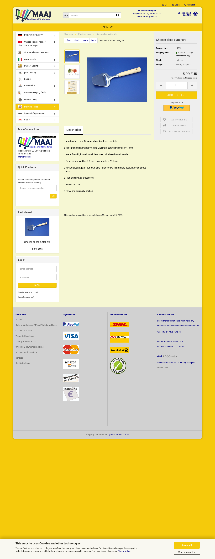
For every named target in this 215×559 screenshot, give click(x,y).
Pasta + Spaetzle (29, 66)
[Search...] (66, 15)
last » (93, 41)
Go (53, 197)
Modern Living (27, 100)
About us (108, 27)
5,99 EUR (37, 249)
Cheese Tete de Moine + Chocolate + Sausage (32, 44)
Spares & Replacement (31, 114)
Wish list (189, 5)
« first (68, 41)
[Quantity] (177, 86)
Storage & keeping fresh (32, 93)
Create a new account (28, 293)
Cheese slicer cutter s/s (37, 242)
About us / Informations (26, 353)
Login (37, 286)
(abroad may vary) (183, 56)
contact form (163, 368)
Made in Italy (27, 60)
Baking (24, 79)
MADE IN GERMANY (30, 35)
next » (85, 41)
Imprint (19, 320)
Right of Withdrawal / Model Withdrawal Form (36, 325)
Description (73, 130)
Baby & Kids (26, 86)
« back (77, 41)
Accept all (187, 545)
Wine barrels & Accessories (33, 53)
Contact (19, 358)
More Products (24, 157)
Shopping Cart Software (96, 435)
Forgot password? (26, 297)
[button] (165, 4)
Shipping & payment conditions (30, 347)
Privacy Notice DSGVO (26, 342)
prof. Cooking (27, 73)
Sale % (24, 120)
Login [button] (176, 5)
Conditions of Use (24, 331)
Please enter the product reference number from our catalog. (34, 182)
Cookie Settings (23, 363)
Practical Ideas (28, 107)
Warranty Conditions (25, 336)
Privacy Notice (124, 551)
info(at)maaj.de (170, 357)
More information (186, 552)
